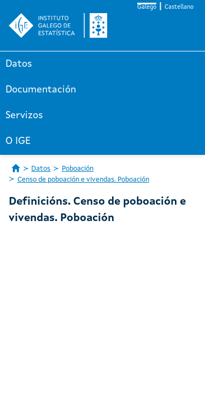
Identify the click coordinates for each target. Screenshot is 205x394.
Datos (18, 64)
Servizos (24, 115)
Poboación (77, 168)
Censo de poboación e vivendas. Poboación (83, 179)
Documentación (40, 90)
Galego (146, 7)
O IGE (18, 141)
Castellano (179, 7)
